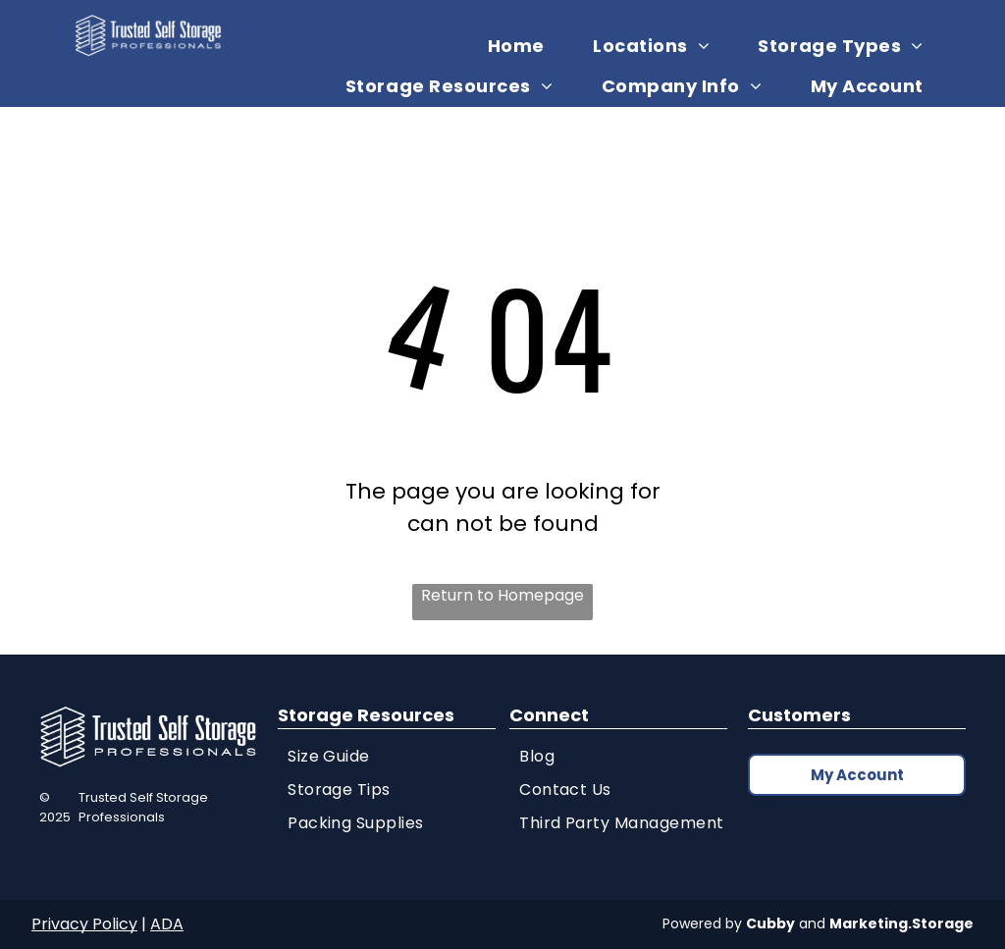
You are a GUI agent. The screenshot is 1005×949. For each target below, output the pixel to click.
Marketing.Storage (901, 923)
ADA (167, 924)
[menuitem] (523, 46)
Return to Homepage (502, 595)
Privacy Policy (84, 924)
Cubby (770, 923)
